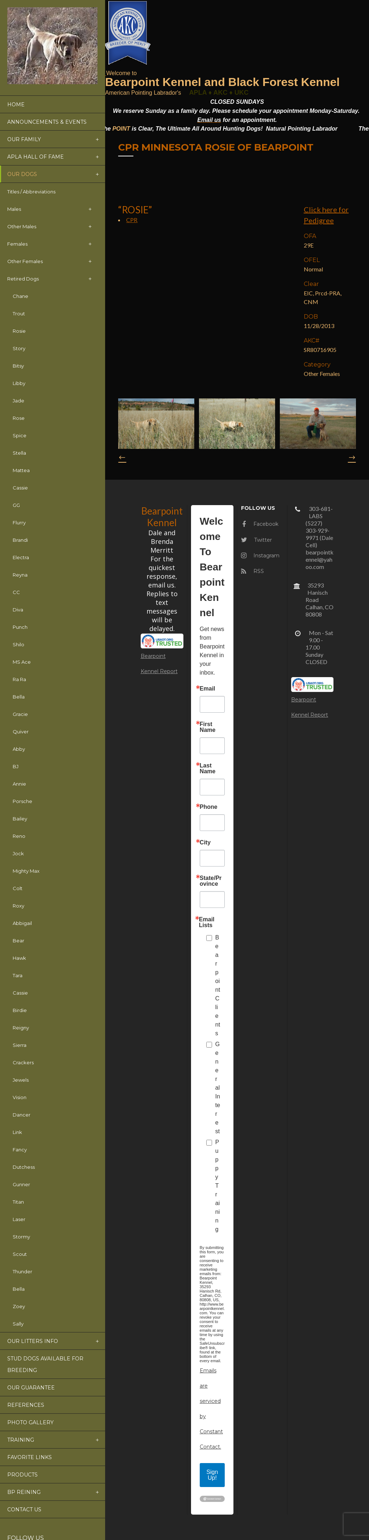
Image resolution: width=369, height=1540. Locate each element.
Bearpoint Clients (217, 985)
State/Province (210, 881)
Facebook (260, 524)
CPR (131, 219)
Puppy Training (217, 1185)
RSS (252, 571)
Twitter (256, 540)
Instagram (260, 555)
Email (207, 689)
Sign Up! (212, 1475)
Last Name (208, 768)
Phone (208, 807)
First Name (208, 727)
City (205, 842)
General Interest (217, 1087)
